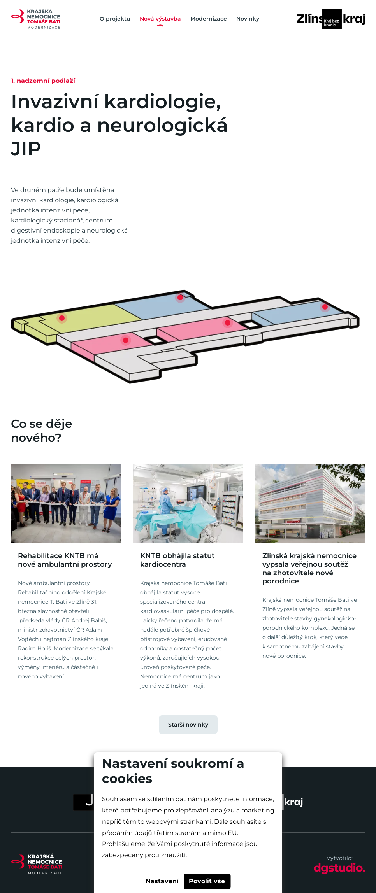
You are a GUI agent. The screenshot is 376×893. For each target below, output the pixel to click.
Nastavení (162, 881)
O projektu (115, 18)
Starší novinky (188, 724)
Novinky (247, 18)
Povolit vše (207, 881)
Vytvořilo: (339, 864)
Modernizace (208, 18)
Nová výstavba (160, 18)
